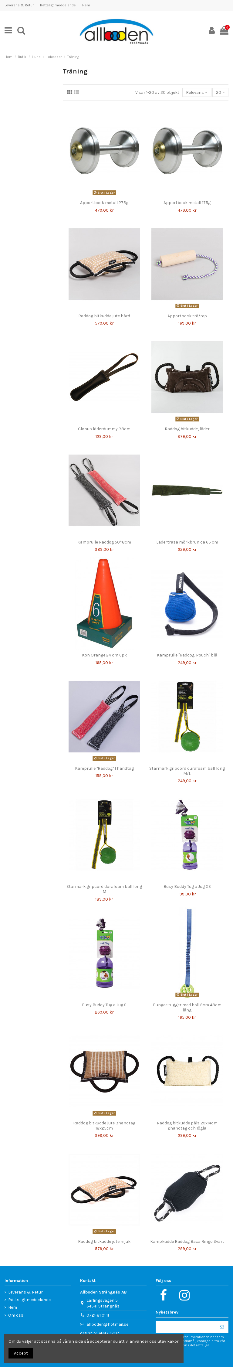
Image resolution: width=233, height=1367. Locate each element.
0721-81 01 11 (97, 1315)
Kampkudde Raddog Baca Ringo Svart (187, 1241)
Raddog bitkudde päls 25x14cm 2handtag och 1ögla (187, 1125)
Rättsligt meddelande (58, 5)
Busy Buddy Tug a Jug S (104, 1004)
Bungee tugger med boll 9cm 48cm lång (187, 1007)
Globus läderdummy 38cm (104, 428)
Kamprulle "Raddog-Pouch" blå (187, 655)
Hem (86, 5)
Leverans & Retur (20, 5)
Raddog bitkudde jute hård (104, 316)
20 (220, 92)
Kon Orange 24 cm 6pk (104, 655)
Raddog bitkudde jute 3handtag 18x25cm (104, 1125)
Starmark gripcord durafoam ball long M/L (187, 771)
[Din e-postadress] (185, 1327)
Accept (21, 1353)
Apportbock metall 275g (104, 202)
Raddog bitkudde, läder (187, 428)
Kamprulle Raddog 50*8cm (104, 542)
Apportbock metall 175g (187, 202)
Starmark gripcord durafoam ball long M (104, 889)
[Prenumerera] (221, 1327)
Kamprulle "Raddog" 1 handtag (104, 768)
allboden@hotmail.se (107, 1324)
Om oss (15, 1315)
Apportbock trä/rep (187, 316)
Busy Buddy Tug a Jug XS (187, 886)
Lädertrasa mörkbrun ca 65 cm (187, 542)
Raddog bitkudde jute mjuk (104, 1241)
